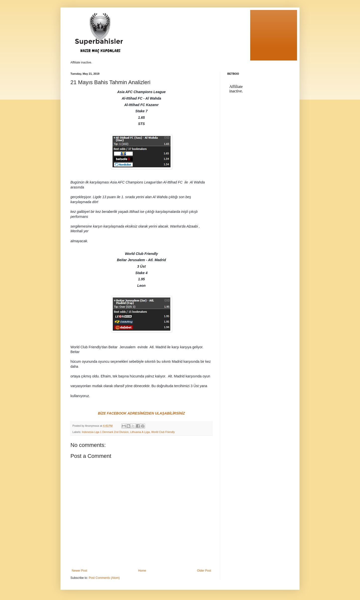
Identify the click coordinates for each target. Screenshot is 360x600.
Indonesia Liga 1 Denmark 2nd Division (105, 431)
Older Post (204, 570)
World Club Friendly (163, 431)
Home (142, 570)
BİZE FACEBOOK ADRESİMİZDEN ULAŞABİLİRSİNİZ (141, 413)
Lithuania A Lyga (140, 431)
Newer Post (79, 570)
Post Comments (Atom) (104, 578)
